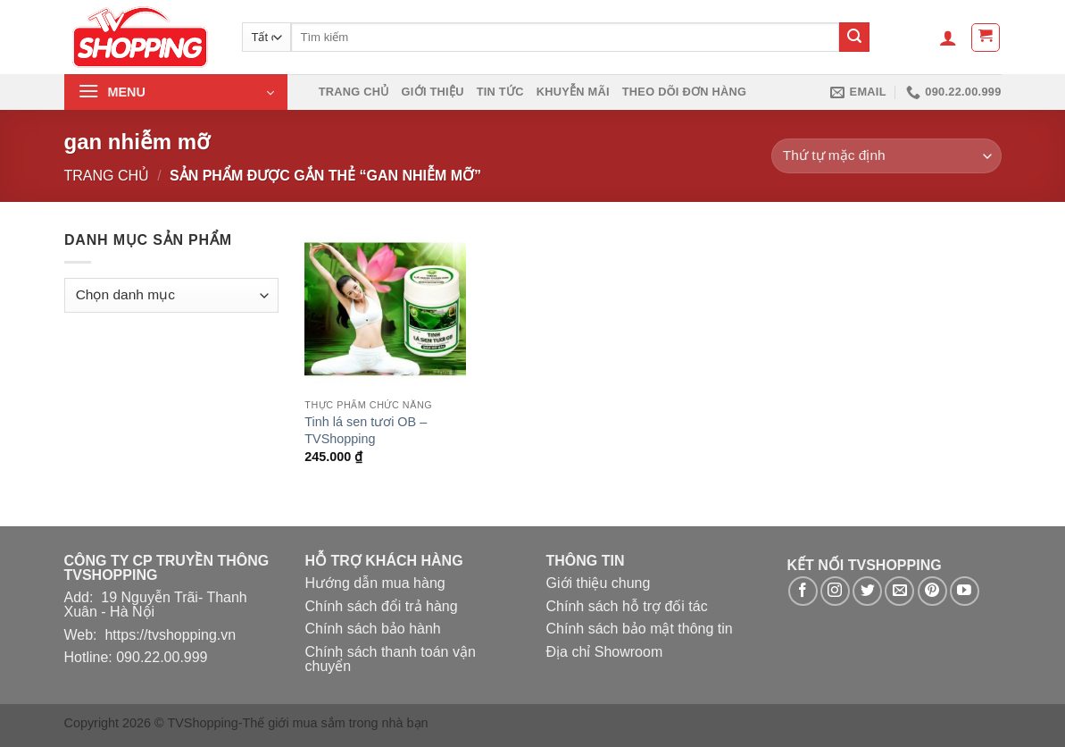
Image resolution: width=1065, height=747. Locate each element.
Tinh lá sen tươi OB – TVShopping (365, 430)
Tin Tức (500, 91)
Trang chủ (354, 91)
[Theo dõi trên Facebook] (803, 591)
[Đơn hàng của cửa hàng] (886, 155)
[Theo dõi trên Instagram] (835, 591)
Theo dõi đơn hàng (684, 91)
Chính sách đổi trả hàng (381, 606)
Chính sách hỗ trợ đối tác (627, 606)
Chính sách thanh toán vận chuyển (390, 659)
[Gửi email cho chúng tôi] (899, 591)
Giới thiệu (433, 91)
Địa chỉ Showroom (604, 651)
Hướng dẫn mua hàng (375, 583)
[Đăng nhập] (948, 37)
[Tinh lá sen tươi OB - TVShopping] (384, 309)
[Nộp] (854, 37)
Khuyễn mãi (573, 91)
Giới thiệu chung (598, 583)
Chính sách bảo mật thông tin (639, 628)
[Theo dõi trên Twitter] (867, 591)
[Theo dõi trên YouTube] (964, 591)
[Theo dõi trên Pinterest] (932, 591)
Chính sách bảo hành (373, 628)
